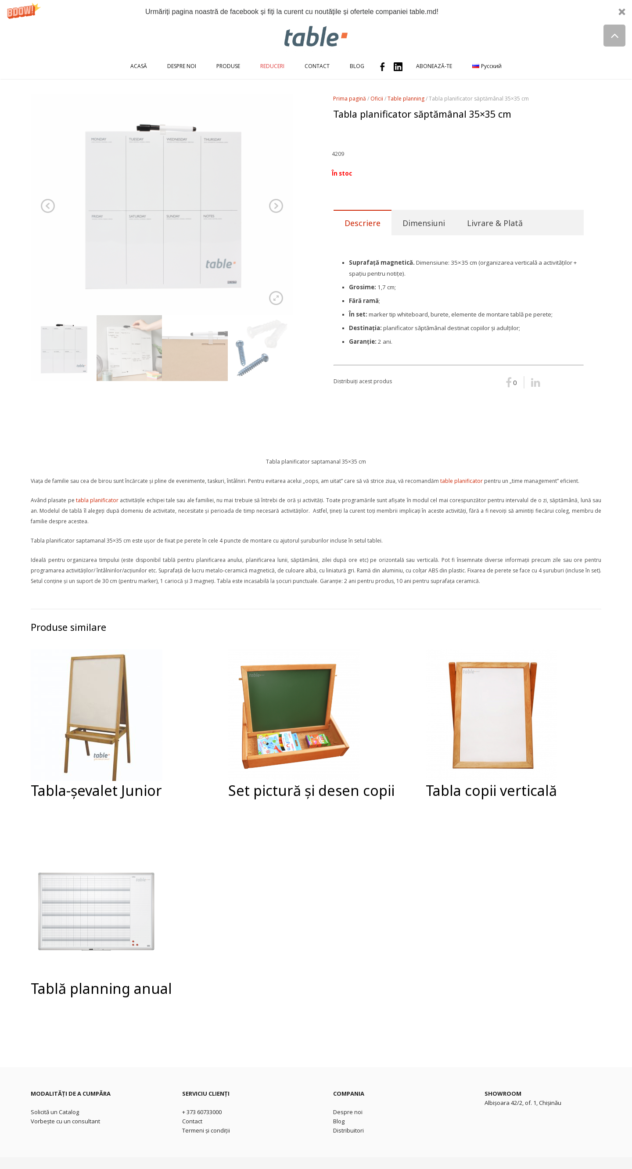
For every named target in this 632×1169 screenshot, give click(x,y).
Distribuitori (348, 1130)
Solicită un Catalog (55, 1112)
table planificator (461, 481)
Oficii (376, 98)
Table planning (406, 98)
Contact (192, 1121)
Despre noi (348, 1112)
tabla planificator (97, 500)
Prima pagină (349, 98)
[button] (316, 11)
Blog (339, 1121)
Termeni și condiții (206, 1130)
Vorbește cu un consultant (65, 1121)
